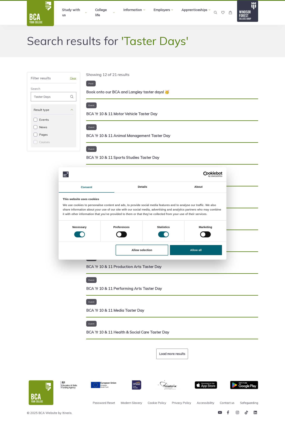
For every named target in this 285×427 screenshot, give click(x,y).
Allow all (196, 250)
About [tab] (198, 186)
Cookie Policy (157, 403)
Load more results (172, 354)
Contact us (227, 403)
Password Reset (104, 403)
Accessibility (205, 403)
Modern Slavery (131, 403)
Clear (73, 78)
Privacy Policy (181, 403)
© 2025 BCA (36, 413)
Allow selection (141, 250)
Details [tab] (142, 186)
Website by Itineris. (59, 413)
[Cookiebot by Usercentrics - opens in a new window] (206, 174)
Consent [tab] (86, 187)
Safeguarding (249, 403)
